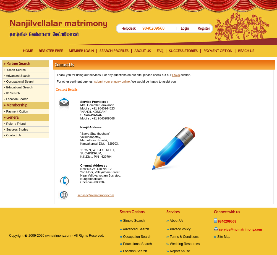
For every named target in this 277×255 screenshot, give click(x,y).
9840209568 (153, 28)
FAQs (176, 74)
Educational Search (18, 87)
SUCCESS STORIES (183, 51)
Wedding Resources (185, 244)
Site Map (223, 237)
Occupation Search (137, 237)
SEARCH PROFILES (114, 51)
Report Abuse (180, 251)
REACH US (246, 51)
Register (204, 28)
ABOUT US (142, 51)
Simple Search (134, 221)
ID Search (12, 93)
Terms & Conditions (184, 237)
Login (185, 28)
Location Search (16, 99)
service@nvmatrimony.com (95, 195)
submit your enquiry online (112, 81)
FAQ (160, 51)
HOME (28, 51)
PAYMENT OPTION (217, 51)
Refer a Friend (15, 123)
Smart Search (15, 70)
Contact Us (13, 135)
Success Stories (16, 129)
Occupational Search (19, 81)
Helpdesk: (128, 28)
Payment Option (16, 111)
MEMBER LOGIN (81, 51)
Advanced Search (17, 75)
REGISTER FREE (51, 51)
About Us (176, 221)
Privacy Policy (180, 229)
